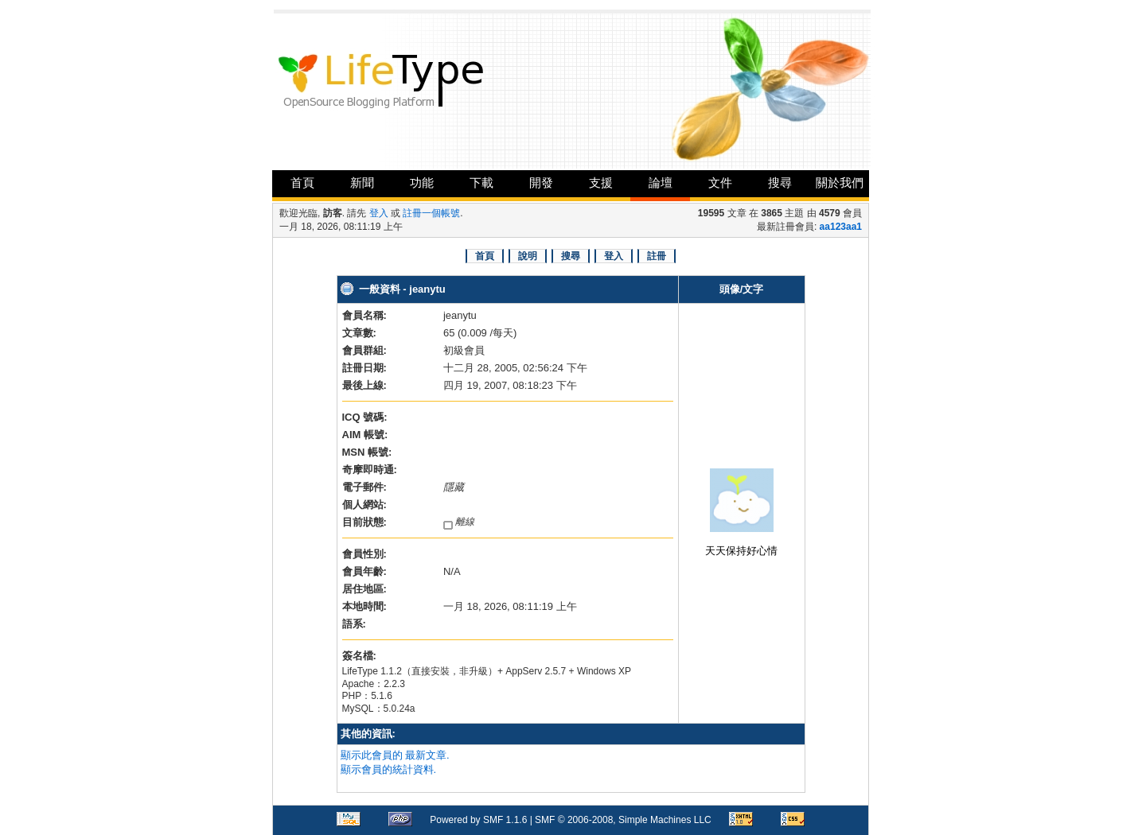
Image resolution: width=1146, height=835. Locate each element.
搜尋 (780, 182)
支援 (601, 182)
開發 (541, 182)
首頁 (302, 182)
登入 (378, 213)
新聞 (362, 182)
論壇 (660, 182)
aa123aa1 (841, 226)
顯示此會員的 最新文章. (395, 755)
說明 (527, 256)
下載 (481, 182)
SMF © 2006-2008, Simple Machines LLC (623, 819)
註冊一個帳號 (431, 213)
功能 (422, 182)
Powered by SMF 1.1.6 (478, 819)
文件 (720, 182)
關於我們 (839, 182)
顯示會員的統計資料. (389, 769)
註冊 (656, 256)
